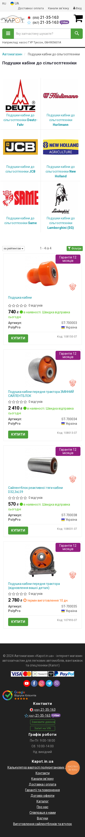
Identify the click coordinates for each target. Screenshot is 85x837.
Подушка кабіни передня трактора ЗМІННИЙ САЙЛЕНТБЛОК (41, 394)
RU (4, 3)
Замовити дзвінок (43, 722)
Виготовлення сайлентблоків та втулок (42, 824)
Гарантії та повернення (42, 790)
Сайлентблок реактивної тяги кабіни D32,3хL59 (35, 490)
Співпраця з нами (42, 812)
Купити (18, 338)
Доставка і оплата (31, 8)
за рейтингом (13, 248)
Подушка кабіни (20, 297)
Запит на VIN (42, 728)
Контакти (43, 773)
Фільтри (74, 248)
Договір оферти (42, 795)
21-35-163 (43, 17)
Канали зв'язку (58, 8)
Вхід (77, 8)
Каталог (42, 801)
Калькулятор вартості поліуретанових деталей (42, 767)
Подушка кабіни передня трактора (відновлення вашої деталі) (34, 586)
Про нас (42, 807)
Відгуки (42, 818)
